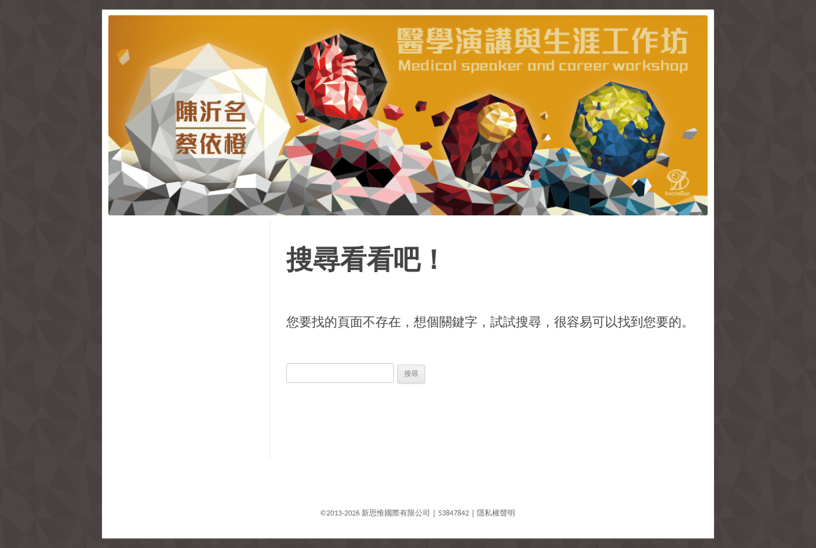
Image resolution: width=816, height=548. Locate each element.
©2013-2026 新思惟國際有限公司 (375, 512)
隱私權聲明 (496, 512)
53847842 (453, 512)
